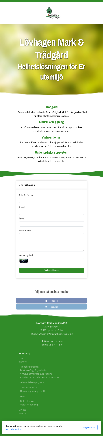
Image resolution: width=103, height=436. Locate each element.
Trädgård (51, 107)
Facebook (54, 301)
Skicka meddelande (51, 270)
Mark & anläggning (51, 122)
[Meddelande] (51, 242)
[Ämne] (51, 224)
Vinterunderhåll (51, 137)
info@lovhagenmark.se (52, 341)
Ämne (21, 218)
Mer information (13, 429)
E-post (22, 206)
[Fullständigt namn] (51, 200)
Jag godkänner (89, 427)
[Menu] (19, 13)
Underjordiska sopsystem (51, 152)
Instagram (54, 307)
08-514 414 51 (55, 344)
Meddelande (25, 230)
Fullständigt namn (27, 195)
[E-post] (51, 212)
